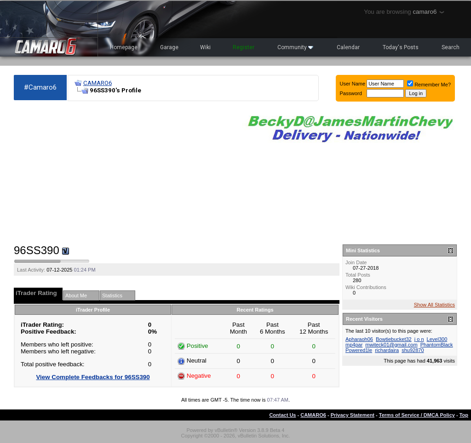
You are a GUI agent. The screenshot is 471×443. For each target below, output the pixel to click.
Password (351, 93)
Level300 (437, 339)
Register (243, 47)
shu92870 (413, 350)
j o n (419, 339)
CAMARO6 (97, 83)
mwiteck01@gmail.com (391, 344)
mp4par (353, 344)
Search (451, 47)
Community (295, 47)
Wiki (205, 47)
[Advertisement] (123, 172)
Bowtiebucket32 (394, 339)
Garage (169, 47)
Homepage (124, 47)
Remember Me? (429, 84)
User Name (353, 83)
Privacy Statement (352, 415)
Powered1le (358, 350)
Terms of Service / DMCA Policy (417, 415)
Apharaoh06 (359, 339)
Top (464, 415)
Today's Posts (401, 47)
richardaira (387, 350)
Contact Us (282, 415)
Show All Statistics (434, 304)
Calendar (348, 47)
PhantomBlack (436, 344)
